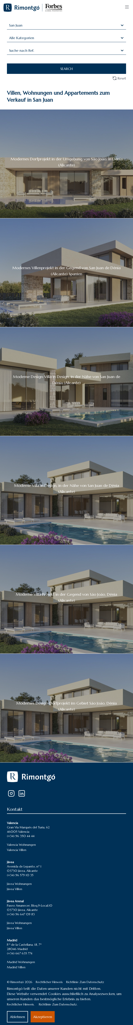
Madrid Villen (16, 967)
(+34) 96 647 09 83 (21, 914)
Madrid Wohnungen (21, 962)
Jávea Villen (14, 889)
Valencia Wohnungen (21, 845)
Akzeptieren (42, 1017)
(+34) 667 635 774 (19, 953)
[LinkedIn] (21, 793)
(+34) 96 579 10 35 (20, 875)
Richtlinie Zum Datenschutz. (58, 1004)
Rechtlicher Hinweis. (20, 1004)
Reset (119, 78)
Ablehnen (17, 1017)
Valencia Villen (16, 850)
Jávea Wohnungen (19, 884)
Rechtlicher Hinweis (49, 982)
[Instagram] (11, 793)
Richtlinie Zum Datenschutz (85, 982)
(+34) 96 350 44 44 (20, 836)
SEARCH (66, 68)
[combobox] (9, 25)
